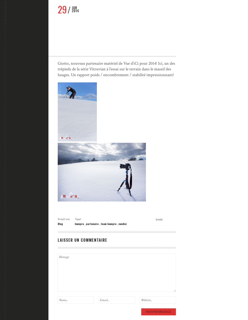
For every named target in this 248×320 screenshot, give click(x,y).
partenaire (92, 224)
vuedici (123, 224)
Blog (60, 224)
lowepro (80, 224)
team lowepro (109, 224)
